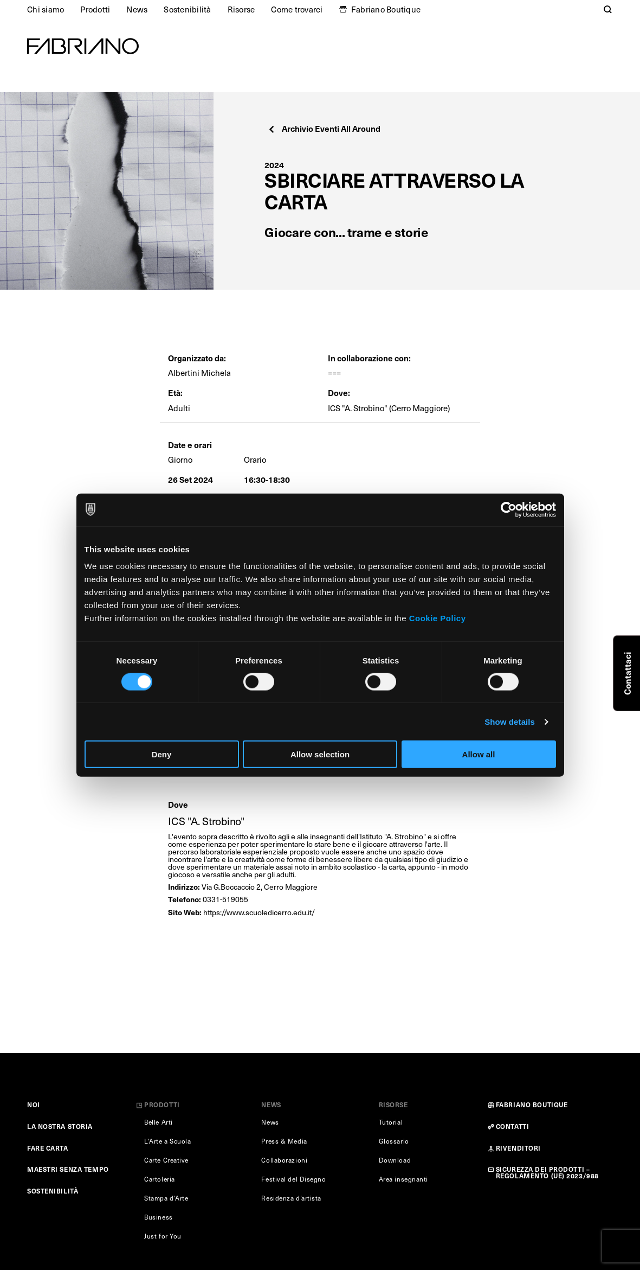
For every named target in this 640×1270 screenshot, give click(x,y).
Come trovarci (296, 9)
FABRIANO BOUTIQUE (532, 1104)
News (136, 9)
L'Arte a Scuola (167, 1141)
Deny (162, 754)
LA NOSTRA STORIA (60, 1126)
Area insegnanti (403, 1179)
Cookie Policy (437, 618)
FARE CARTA (47, 1148)
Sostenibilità (187, 9)
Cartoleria (159, 1179)
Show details (509, 721)
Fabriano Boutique (386, 9)
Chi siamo (45, 9)
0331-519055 (225, 899)
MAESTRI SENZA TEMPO (68, 1169)
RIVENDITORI (518, 1148)
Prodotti (95, 9)
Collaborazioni (284, 1160)
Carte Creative (166, 1160)
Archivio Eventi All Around (323, 128)
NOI (33, 1104)
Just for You (163, 1236)
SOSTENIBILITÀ (52, 1190)
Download (395, 1160)
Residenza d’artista (291, 1198)
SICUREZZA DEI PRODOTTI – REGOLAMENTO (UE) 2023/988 (547, 1172)
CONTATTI (512, 1126)
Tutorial (391, 1122)
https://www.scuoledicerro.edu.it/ (259, 912)
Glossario (394, 1141)
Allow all (478, 754)
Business (158, 1217)
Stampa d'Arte (166, 1198)
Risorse (241, 9)
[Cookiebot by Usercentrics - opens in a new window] (508, 509)
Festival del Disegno (293, 1179)
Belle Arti (158, 1122)
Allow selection (320, 754)
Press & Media (284, 1141)
